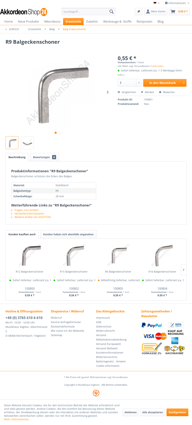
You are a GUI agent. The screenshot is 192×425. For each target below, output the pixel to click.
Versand (101, 335)
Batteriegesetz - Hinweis (111, 361)
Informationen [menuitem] (176, 3)
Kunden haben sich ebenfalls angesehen (68, 234)
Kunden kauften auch (22, 234)
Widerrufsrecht (105, 330)
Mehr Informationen (16, 419)
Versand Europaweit (108, 344)
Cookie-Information (108, 366)
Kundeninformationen (109, 352)
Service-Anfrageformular (66, 322)
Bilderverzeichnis (106, 357)
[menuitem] (88, 11)
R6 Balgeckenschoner (118, 271)
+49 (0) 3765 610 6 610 (24, 317)
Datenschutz (103, 326)
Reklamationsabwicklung (111, 339)
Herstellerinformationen (27, 213)
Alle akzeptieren (152, 412)
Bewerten (167, 92)
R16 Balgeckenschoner (162, 271)
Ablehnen (131, 412)
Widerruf (56, 317)
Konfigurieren (177, 412)
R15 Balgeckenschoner (74, 271)
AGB (98, 322)
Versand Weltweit (107, 348)
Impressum (103, 317)
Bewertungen (44, 157)
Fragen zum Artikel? (25, 210)
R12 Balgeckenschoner (29, 271)
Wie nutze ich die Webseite (67, 330)
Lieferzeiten (157, 66)
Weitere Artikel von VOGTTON (31, 217)
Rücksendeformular (63, 326)
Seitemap (56, 335)
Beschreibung (16, 157)
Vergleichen (127, 92)
